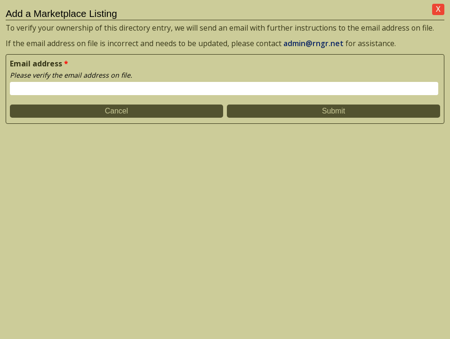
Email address (36, 63)
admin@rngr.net (313, 43)
